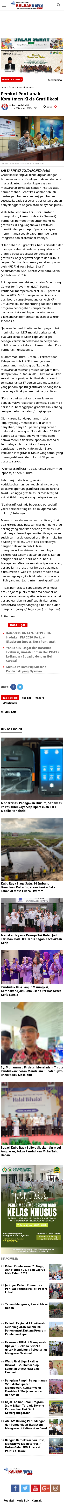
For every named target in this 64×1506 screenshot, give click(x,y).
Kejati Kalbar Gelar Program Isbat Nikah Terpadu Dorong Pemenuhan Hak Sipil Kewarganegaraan (24, 1407)
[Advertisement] (32, 19)
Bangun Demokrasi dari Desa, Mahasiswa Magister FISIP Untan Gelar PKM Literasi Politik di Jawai (25, 1445)
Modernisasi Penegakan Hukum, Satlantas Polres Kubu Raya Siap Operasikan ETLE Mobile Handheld (31, 807)
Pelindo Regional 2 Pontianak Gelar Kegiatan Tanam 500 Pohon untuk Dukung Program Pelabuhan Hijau (25, 1328)
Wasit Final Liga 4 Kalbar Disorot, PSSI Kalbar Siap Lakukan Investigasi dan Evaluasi (22, 1367)
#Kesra (39, 697)
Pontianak (29, 87)
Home (3, 87)
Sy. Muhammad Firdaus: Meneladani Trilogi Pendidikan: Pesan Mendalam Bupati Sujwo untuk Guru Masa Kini (32, 1071)
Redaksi (8, 1500)
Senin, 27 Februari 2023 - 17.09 (23, 108)
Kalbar (12, 87)
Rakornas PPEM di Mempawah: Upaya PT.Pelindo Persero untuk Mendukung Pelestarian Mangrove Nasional (26, 1347)
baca (48, 106)
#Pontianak (10, 703)
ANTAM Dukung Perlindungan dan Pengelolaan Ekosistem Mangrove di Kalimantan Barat (26, 1424)
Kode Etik (23, 1500)
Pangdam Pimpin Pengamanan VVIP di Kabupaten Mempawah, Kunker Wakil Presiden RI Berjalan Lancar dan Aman (26, 1388)
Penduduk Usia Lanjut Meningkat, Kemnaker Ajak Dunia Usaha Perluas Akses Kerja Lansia (31, 991)
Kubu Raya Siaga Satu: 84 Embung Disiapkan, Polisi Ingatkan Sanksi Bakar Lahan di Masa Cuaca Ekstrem (29, 887)
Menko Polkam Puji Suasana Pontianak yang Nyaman (26, 669)
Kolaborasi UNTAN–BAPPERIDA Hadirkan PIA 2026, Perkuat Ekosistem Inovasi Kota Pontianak (30, 637)
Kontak (37, 1500)
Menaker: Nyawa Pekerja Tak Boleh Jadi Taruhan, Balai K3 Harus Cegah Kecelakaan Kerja (31, 939)
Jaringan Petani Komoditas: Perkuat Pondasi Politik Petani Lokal (26, 1288)
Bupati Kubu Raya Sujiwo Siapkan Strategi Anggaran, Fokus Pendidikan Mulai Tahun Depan (31, 1151)
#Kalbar (26, 697)
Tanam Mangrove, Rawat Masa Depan (26, 1306)
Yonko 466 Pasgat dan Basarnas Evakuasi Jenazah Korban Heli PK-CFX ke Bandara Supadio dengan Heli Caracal (32, 654)
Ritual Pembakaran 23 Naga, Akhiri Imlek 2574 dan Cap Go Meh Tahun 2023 (25, 1269)
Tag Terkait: (10, 697)
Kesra (19, 87)
